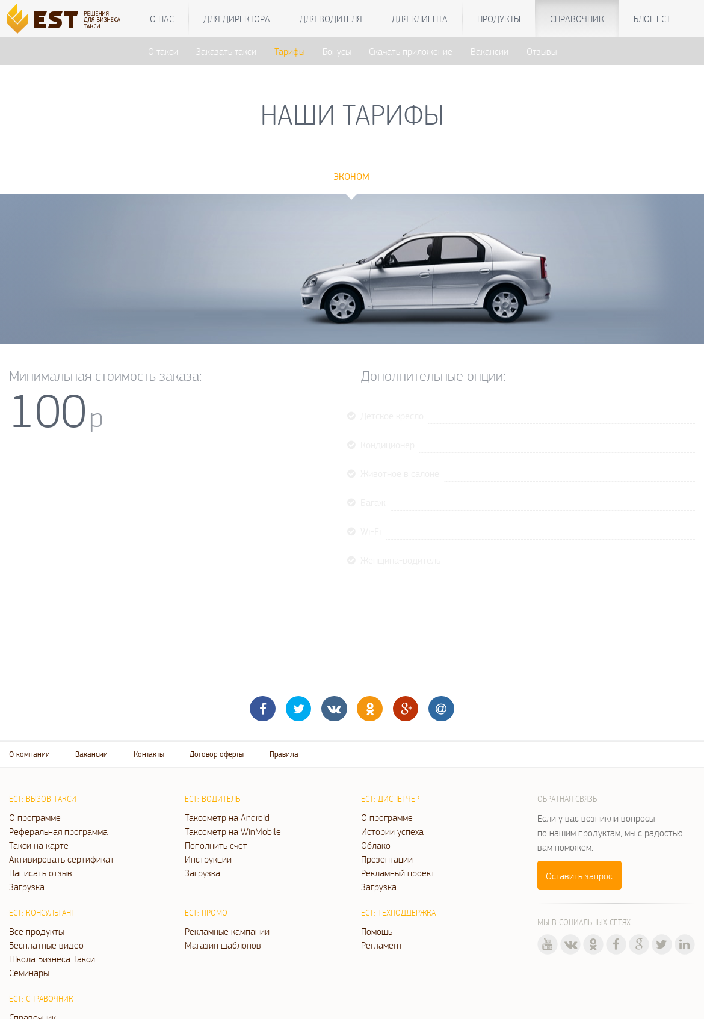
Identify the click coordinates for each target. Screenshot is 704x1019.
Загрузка (27, 887)
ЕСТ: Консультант (42, 912)
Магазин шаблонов (223, 945)
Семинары (29, 973)
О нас (162, 19)
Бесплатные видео (46, 945)
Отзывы (541, 51)
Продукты (498, 19)
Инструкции (208, 859)
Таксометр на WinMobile (233, 831)
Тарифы (289, 51)
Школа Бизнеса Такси (52, 959)
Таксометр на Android (227, 817)
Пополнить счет (216, 845)
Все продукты (36, 931)
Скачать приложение (410, 51)
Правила (284, 754)
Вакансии (489, 51)
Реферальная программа (58, 831)
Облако (376, 845)
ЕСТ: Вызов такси (42, 798)
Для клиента (420, 19)
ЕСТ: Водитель (212, 798)
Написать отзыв (40, 873)
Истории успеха (392, 831)
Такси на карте (39, 845)
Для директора (236, 19)
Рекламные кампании (227, 931)
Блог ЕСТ (652, 19)
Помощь (376, 931)
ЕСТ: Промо (206, 912)
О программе (35, 817)
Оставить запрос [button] (579, 876)
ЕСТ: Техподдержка (398, 912)
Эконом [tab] (351, 176)
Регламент (382, 945)
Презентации (387, 859)
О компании (29, 754)
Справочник (577, 19)
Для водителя (331, 19)
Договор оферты (217, 754)
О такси (163, 51)
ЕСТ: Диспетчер (390, 798)
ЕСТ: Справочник (41, 998)
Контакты (149, 754)
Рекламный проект (398, 873)
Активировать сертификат (61, 859)
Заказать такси (226, 51)
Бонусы (337, 51)
